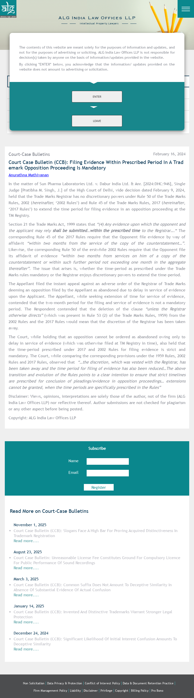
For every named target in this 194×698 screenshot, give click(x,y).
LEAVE (97, 121)
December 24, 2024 (31, 633)
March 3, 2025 (26, 579)
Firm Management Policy (50, 690)
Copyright (121, 690)
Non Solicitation (33, 683)
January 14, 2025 (29, 606)
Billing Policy (140, 690)
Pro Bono (157, 690)
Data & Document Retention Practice (148, 683)
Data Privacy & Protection (64, 683)
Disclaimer (91, 690)
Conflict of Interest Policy (102, 683)
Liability (75, 690)
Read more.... (26, 567)
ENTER (97, 96)
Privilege (106, 690)
